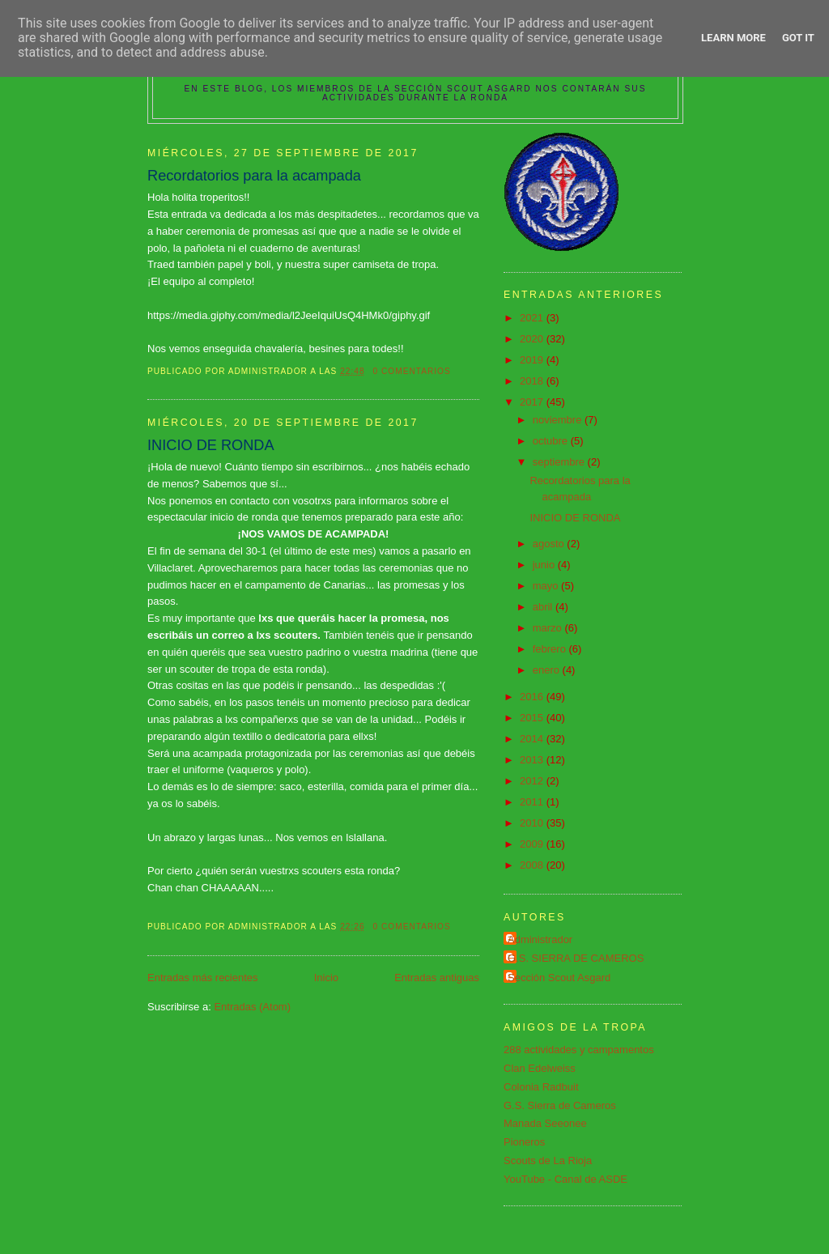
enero (548, 670)
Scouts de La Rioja (548, 1160)
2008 (533, 865)
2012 (533, 781)
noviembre (559, 420)
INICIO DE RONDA (210, 445)
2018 (533, 381)
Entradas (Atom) (252, 1007)
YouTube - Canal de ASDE (565, 1179)
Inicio (326, 977)
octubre (552, 441)
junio (545, 565)
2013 (533, 760)
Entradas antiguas (436, 977)
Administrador (540, 939)
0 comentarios (412, 371)
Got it (798, 38)
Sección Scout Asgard (559, 977)
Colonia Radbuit (541, 1087)
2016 (533, 697)
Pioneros (524, 1142)
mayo (547, 586)
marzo (549, 628)
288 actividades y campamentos (579, 1050)
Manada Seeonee (545, 1123)
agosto (550, 544)
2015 (533, 718)
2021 (533, 318)
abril (544, 607)
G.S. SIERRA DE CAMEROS (576, 958)
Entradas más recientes (202, 977)
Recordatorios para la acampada (254, 176)
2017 (533, 402)
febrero (551, 649)
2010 (533, 823)
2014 (533, 739)
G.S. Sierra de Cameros (560, 1105)
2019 (533, 360)
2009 (533, 844)
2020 (533, 339)
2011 (533, 802)
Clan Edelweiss (540, 1068)
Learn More (733, 38)
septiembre (560, 462)
